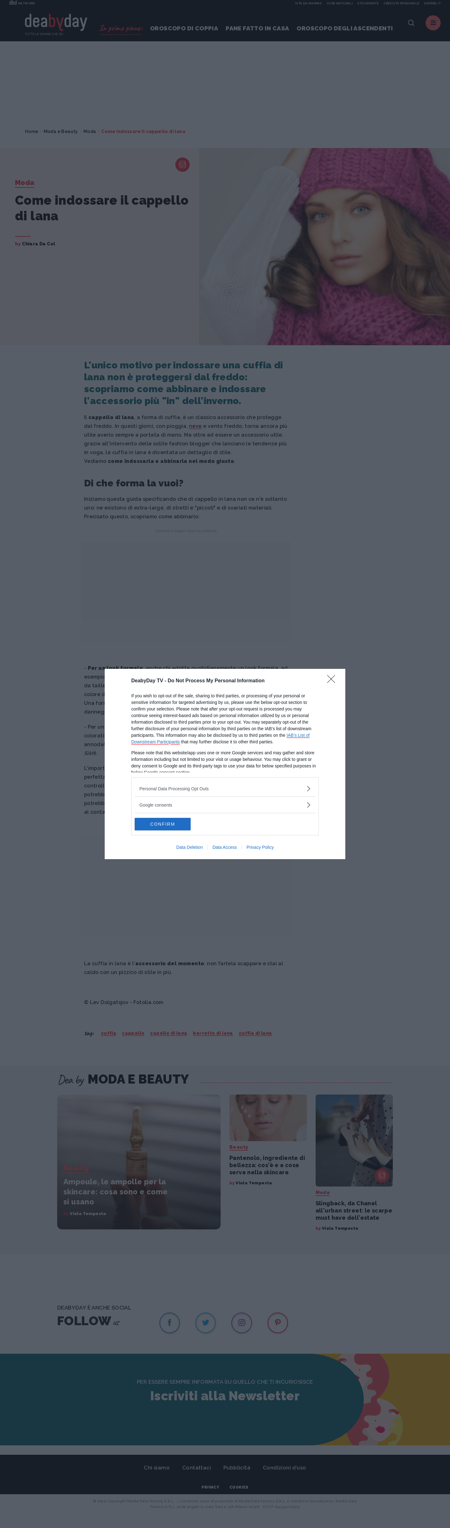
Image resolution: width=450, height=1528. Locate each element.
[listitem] (225, 788)
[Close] (333, 681)
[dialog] (225, 764)
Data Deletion (189, 847)
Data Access (224, 847)
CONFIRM (164, 824)
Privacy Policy (260, 847)
